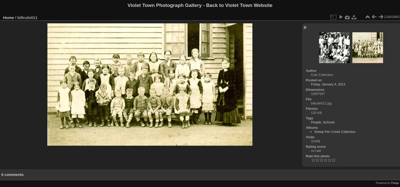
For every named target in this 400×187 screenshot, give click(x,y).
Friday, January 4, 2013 (328, 84)
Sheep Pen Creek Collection (334, 132)
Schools (329, 122)
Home (8, 17)
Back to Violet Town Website (239, 5)
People (316, 122)
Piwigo (395, 182)
